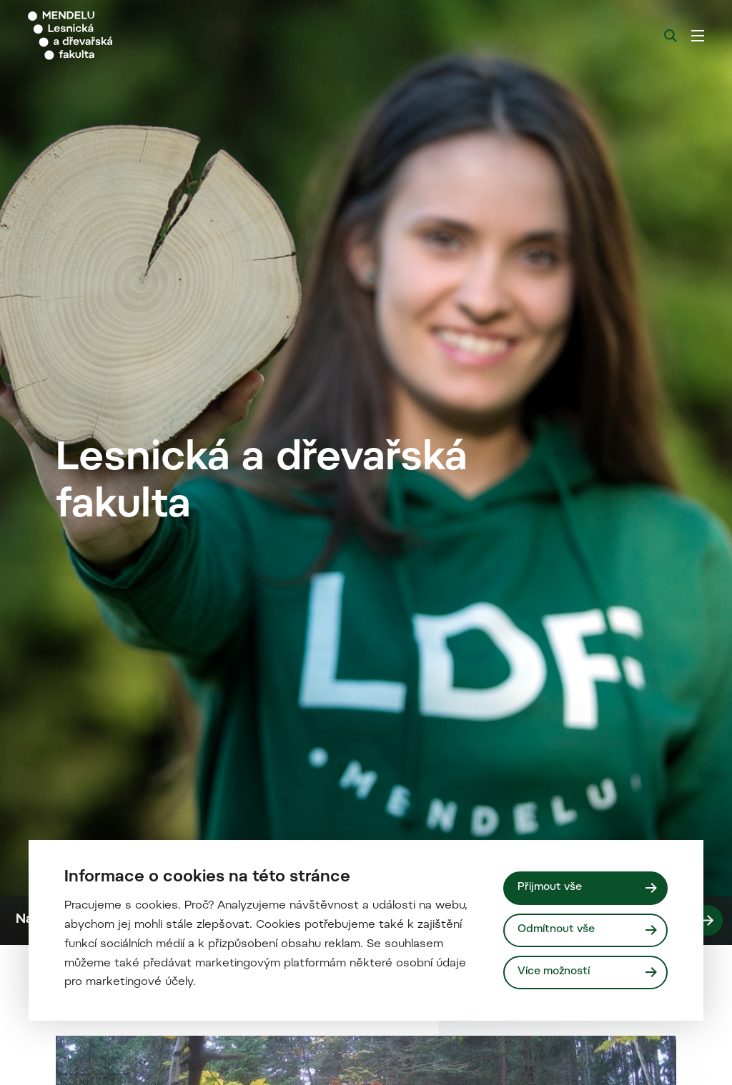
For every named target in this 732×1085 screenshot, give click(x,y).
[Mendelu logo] (106, 35)
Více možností (554, 971)
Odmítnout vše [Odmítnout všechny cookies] (557, 929)
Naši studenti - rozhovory (369, 1060)
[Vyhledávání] (670, 35)
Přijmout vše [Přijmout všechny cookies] (550, 887)
